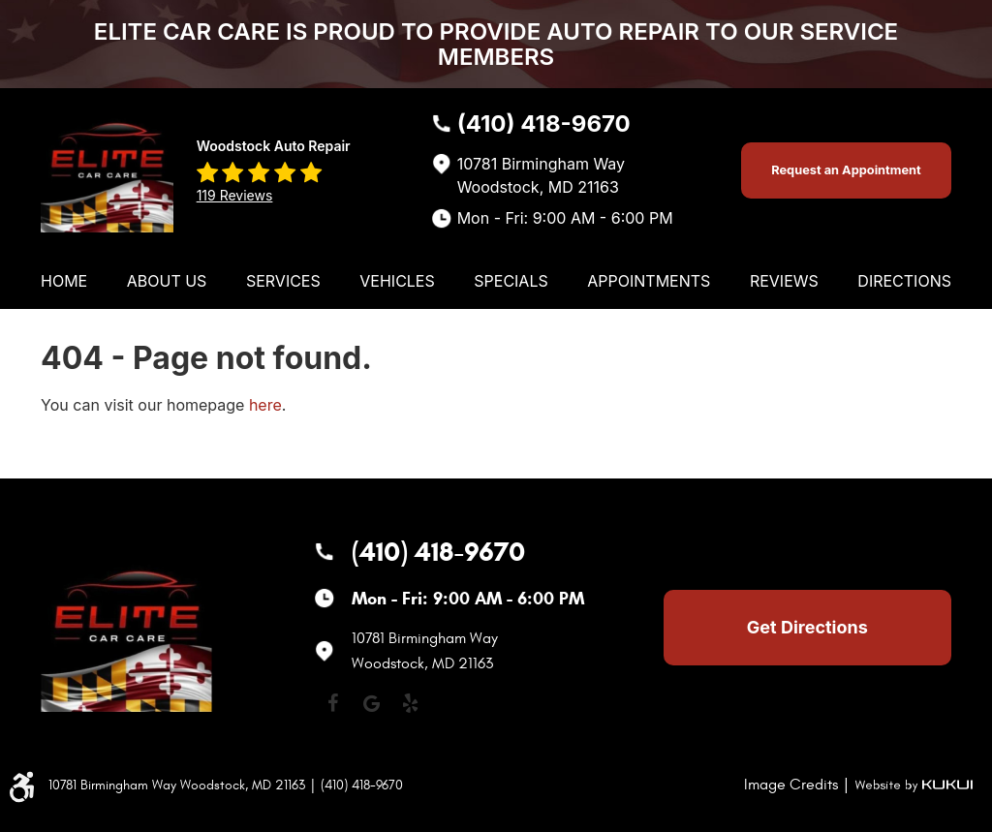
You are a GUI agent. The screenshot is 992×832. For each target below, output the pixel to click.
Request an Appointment (845, 170)
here (265, 405)
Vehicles (396, 281)
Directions (904, 281)
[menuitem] (64, 281)
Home (64, 281)
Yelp (409, 703)
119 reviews (235, 195)
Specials (510, 281)
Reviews (784, 281)
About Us (167, 281)
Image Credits (791, 784)
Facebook (332, 703)
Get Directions (807, 627)
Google (371, 703)
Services (283, 281)
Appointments (648, 281)
